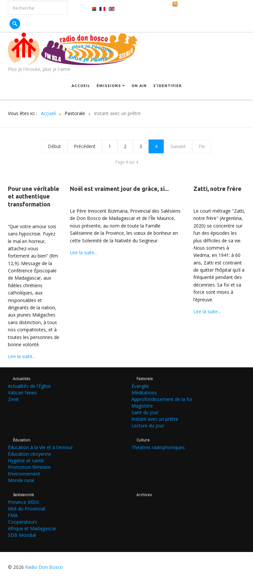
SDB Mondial (22, 535)
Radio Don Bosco (44, 567)
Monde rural (21, 480)
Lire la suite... (21, 356)
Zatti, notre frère (217, 188)
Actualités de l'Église (29, 386)
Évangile (140, 386)
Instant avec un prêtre (154, 419)
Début (54, 146)
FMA (13, 515)
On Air (139, 86)
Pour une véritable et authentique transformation (33, 196)
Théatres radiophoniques (158, 447)
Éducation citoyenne (29, 454)
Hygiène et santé (26, 460)
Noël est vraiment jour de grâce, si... (119, 188)
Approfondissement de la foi (161, 399)
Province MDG (23, 502)
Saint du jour (144, 412)
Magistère (142, 406)
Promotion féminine (29, 467)
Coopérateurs (22, 522)
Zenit (13, 399)
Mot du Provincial (26, 508)
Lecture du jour (147, 425)
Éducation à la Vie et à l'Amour (40, 447)
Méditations (144, 392)
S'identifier (167, 86)
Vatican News (22, 392)
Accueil (80, 86)
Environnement (24, 474)
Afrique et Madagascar (32, 528)
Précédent (85, 146)
